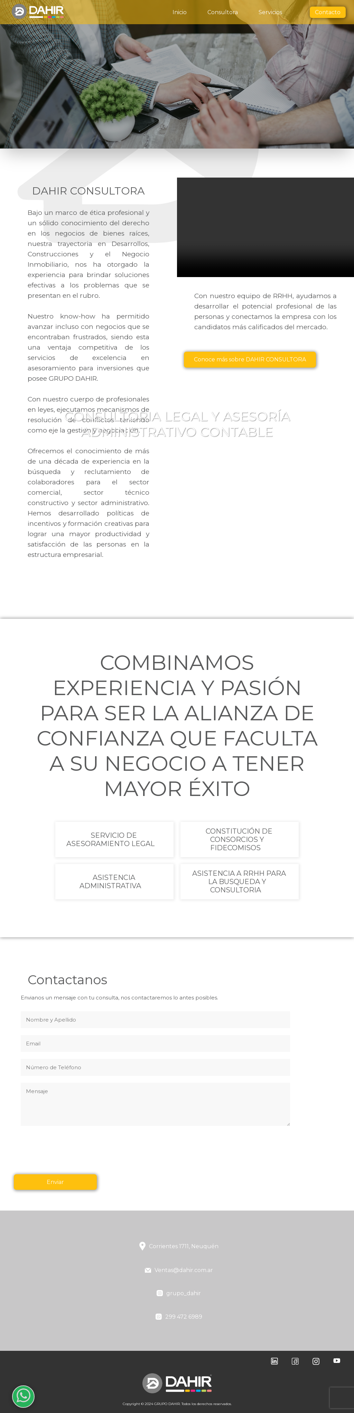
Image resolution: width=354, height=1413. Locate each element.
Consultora (222, 12)
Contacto (328, 12)
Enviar (55, 1182)
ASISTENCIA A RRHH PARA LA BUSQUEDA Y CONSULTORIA (239, 881)
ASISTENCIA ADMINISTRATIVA (110, 881)
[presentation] (73, 1154)
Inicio (180, 12)
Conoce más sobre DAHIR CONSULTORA (253, 359)
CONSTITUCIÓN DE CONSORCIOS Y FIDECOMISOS (238, 839)
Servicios (270, 12)
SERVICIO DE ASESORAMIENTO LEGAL (110, 839)
